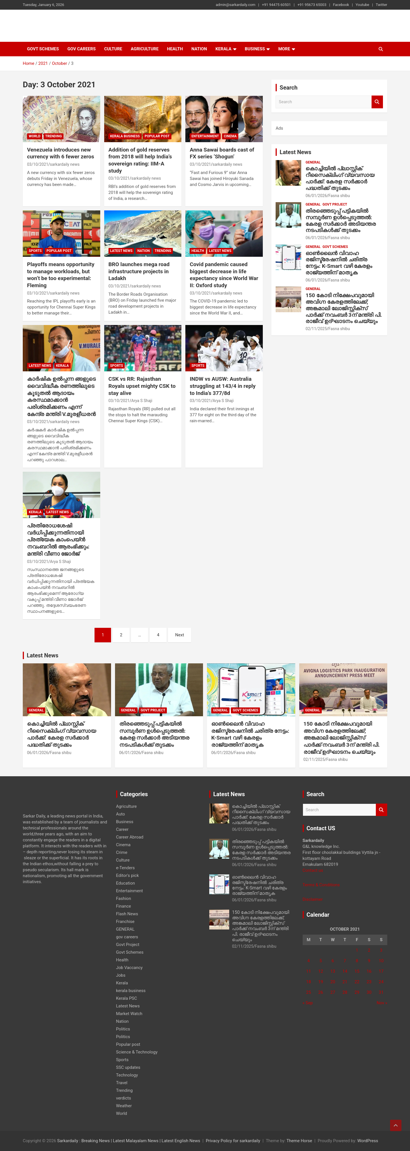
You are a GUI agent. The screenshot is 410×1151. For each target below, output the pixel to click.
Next (179, 634)
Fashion (123, 898)
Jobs (121, 975)
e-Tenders (125, 867)
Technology (127, 1075)
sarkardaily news (64, 164)
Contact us (313, 870)
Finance (123, 906)
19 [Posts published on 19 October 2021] (320, 981)
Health (175, 48)
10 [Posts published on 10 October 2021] (381, 960)
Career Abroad (130, 837)
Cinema (230, 136)
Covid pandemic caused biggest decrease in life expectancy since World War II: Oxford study (224, 275)
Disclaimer (313, 899)
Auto (120, 814)
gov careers (81, 48)
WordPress (367, 1140)
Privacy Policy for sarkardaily (233, 1140)
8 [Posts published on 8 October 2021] (357, 960)
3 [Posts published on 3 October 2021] (381, 950)
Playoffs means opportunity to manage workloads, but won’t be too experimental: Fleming (61, 275)
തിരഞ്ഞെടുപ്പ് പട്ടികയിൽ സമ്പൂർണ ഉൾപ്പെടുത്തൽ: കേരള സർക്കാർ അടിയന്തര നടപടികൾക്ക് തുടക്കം (341, 220)
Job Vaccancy (129, 967)
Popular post (157, 136)
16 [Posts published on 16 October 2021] (369, 971)
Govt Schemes (43, 48)
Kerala (223, 48)
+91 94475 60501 (276, 5)
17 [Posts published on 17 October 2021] (381, 971)
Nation (199, 48)
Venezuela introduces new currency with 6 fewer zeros (60, 153)
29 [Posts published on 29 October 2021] (356, 992)
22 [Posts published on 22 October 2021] (356, 981)
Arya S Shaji (141, 400)
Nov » (382, 1002)
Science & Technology (137, 1052)
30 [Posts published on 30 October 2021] (369, 992)
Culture (113, 48)
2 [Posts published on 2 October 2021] (369, 950)
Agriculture (145, 48)
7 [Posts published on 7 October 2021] (345, 960)
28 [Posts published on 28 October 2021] (345, 992)
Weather (124, 1105)
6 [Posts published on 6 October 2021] (333, 960)
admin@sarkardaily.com (235, 5)
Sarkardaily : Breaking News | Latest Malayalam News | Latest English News (128, 1140)
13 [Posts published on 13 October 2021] (332, 971)
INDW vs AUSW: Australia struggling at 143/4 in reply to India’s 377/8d (222, 386)
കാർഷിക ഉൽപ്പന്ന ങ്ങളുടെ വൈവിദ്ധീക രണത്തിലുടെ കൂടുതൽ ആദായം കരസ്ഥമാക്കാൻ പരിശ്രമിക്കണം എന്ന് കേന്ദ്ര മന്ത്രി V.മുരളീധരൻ (61, 396)
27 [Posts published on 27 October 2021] (332, 992)
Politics (123, 1029)
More (284, 48)
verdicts (123, 1098)
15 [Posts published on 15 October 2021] (356, 971)
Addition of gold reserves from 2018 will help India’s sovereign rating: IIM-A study (140, 160)
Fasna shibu (339, 195)
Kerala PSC (126, 998)
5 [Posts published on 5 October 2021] (320, 960)
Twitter (381, 5)
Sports (35, 251)
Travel (122, 1082)
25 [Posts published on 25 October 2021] (308, 992)
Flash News (127, 913)
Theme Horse (299, 1140)
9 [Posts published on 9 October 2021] (369, 960)
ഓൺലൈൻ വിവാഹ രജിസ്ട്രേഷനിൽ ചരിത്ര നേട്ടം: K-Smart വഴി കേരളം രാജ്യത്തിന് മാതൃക (339, 263)
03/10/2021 (37, 164)
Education (125, 883)
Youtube (362, 5)
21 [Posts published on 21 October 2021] (345, 981)
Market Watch (129, 1013)
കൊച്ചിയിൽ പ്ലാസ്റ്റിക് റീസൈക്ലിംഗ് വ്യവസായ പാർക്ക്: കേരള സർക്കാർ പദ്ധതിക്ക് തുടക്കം (340, 178)
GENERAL (313, 162)
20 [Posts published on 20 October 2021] (332, 981)
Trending (53, 136)
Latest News (121, 251)
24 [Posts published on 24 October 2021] (381, 981)
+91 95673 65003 (312, 5)
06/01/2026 (316, 195)
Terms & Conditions (321, 884)
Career (122, 829)
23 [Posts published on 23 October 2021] (369, 981)
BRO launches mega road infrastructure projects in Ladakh (139, 271)
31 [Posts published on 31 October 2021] (381, 992)
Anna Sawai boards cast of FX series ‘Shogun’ (222, 153)
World (34, 136)
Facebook (341, 5)
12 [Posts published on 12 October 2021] (320, 971)
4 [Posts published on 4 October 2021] (309, 960)
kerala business (125, 136)
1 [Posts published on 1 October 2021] (357, 950)
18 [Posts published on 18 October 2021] (308, 981)
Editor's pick (127, 875)
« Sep (308, 1002)
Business (255, 48)
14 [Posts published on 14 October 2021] (345, 971)
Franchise (125, 921)
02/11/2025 (316, 328)
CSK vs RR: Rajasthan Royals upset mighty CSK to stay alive (142, 386)
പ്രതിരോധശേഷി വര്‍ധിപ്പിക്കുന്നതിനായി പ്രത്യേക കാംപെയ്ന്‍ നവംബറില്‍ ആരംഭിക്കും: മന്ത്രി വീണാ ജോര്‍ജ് (58, 539)
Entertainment (205, 136)
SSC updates (128, 1067)
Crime (122, 852)
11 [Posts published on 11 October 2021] (308, 971)
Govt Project (335, 204)
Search (377, 102)
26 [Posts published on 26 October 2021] (320, 992)
